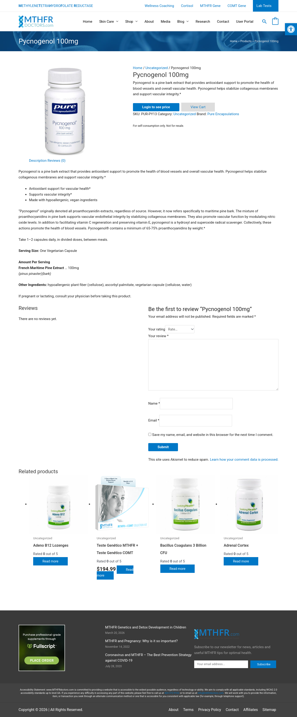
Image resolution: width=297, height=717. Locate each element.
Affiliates (250, 709)
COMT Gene (237, 6)
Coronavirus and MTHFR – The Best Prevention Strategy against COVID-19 (148, 658)
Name (154, 403)
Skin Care (106, 21)
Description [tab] (38, 161)
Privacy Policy (209, 709)
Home (87, 21)
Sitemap (269, 709)
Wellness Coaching (159, 6)
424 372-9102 (172, 693)
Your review (158, 336)
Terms (188, 709)
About (149, 21)
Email (153, 421)
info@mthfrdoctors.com (210, 693)
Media (165, 21)
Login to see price (156, 107)
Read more (50, 561)
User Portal (244, 21)
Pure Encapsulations (223, 114)
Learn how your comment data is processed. (244, 459)
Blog (180, 21)
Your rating (156, 329)
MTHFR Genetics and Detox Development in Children (145, 627)
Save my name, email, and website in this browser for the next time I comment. (212, 435)
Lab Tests (263, 6)
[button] (264, 22)
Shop (129, 21)
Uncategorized (156, 68)
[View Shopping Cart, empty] (275, 21)
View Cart (197, 107)
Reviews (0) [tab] (57, 161)
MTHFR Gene (210, 6)
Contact (223, 21)
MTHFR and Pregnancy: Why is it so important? (141, 641)
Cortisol (187, 6)
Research (203, 21)
